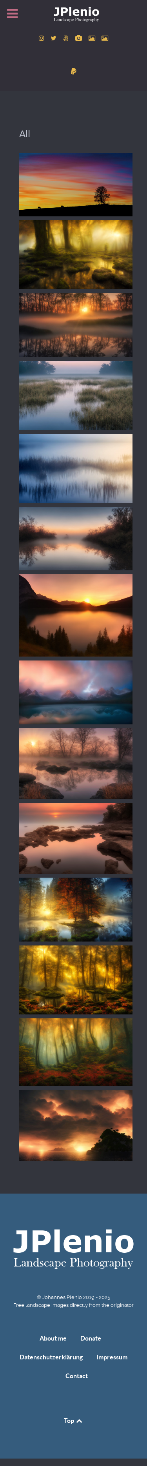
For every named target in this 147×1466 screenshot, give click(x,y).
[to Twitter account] (54, 38)
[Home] (73, 14)
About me (53, 1338)
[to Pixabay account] (79, 38)
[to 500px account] (67, 38)
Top (73, 1420)
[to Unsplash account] (105, 38)
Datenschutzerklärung (51, 1357)
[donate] (73, 71)
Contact (76, 1375)
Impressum (111, 1357)
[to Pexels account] (92, 38)
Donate (90, 1338)
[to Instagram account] (42, 38)
